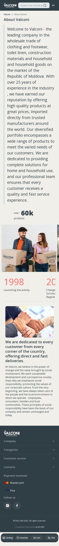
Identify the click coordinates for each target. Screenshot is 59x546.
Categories (29, 449)
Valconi (7, 14)
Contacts (29, 467)
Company (29, 441)
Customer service (29, 458)
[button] (52, 261)
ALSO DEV (40, 527)
